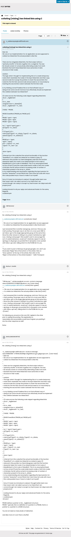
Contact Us (38, 528)
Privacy (46, 528)
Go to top (65, 528)
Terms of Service (55, 528)
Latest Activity (15, 31)
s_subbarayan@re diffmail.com (13, 219)
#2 (68, 212)
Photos (26, 31)
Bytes (27, 528)
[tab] (5, 31)
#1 (68, 47)
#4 (68, 342)
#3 (68, 272)
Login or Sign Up (63, 1)
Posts (5, 31)
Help (32, 528)
